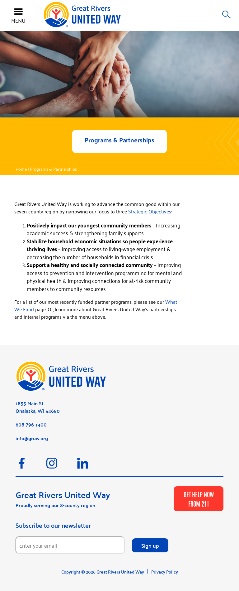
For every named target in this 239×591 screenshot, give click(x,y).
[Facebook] (31, 466)
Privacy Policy (164, 572)
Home (21, 169)
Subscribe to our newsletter (53, 525)
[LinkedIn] (92, 466)
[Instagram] (61, 466)
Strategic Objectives (149, 211)
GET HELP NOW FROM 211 (199, 499)
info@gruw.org (32, 438)
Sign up (150, 545)
